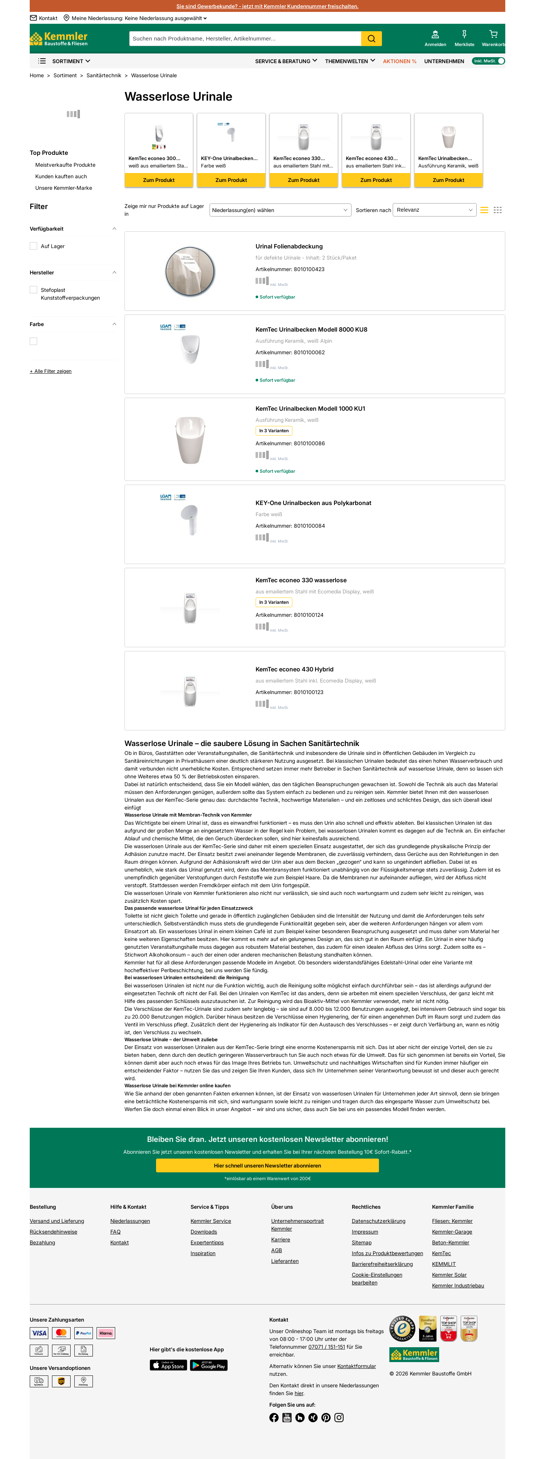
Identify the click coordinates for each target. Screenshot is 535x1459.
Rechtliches (366, 1207)
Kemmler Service (211, 1221)
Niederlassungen (130, 1221)
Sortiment (60, 61)
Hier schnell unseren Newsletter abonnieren (267, 1165)
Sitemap (362, 1242)
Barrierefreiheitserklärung (382, 1264)
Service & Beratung (282, 61)
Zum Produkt (159, 180)
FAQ (115, 1231)
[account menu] (435, 38)
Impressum (365, 1231)
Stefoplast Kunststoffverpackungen (70, 294)
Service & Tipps (210, 1207)
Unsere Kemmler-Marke (63, 188)
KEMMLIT (444, 1264)
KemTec (441, 1253)
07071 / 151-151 (326, 1347)
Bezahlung (42, 1242)
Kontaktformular (356, 1366)
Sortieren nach (373, 210)
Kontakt (119, 1242)
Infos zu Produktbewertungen (387, 1253)
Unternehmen (444, 61)
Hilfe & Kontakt (128, 1207)
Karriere (280, 1239)
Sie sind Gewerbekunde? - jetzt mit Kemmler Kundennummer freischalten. (267, 6)
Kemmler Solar (449, 1274)
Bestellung (43, 1207)
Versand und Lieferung (57, 1221)
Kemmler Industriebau (458, 1285)
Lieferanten (285, 1261)
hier (299, 1393)
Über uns (282, 1207)
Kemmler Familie (453, 1207)
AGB (276, 1250)
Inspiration (203, 1253)
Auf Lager (53, 246)
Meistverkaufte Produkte (65, 165)
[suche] (255, 38)
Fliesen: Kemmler (452, 1221)
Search (371, 38)
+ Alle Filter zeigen (51, 371)
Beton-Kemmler (450, 1242)
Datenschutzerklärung (378, 1221)
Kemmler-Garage (452, 1231)
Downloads (204, 1231)
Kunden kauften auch (61, 176)
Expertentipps (207, 1242)
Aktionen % (400, 61)
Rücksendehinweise (53, 1231)
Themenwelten (346, 61)
